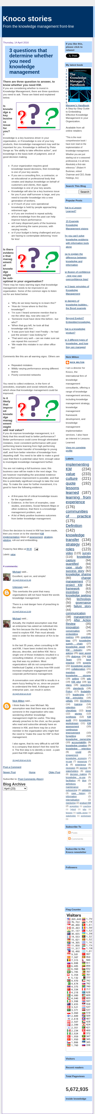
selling (75, 678)
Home (32, 772)
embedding (72, 634)
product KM (85, 803)
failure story (82, 606)
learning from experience (78, 499)
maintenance (72, 787)
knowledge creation (76, 745)
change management (78, 579)
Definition (74, 525)
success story (75, 571)
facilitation (71, 780)
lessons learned (72, 490)
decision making (78, 774)
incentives (72, 592)
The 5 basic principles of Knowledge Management (76, 290)
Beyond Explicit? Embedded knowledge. (78, 319)
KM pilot (76, 681)
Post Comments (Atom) (30, 779)
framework (73, 588)
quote (71, 483)
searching (85, 684)
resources (82, 761)
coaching (87, 806)
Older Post (54, 772)
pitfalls (69, 700)
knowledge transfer (75, 537)
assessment (36, 537)
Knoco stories (27, 18)
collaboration (78, 669)
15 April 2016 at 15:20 (21, 694)
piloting (7, 540)
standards (78, 688)
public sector (82, 813)
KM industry (74, 649)
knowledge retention (78, 748)
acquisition (74, 806)
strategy (48, 537)
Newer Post (9, 772)
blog (84, 780)
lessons (69, 813)
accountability (79, 742)
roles (70, 549)
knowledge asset (75, 646)
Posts (72, 832)
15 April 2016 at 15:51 (21, 760)
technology (84, 599)
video (69, 553)
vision (88, 771)
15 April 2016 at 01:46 (21, 580)
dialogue (76, 656)
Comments (75, 838)
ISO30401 (85, 700)
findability (86, 691)
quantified (72, 563)
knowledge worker (81, 665)
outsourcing (71, 790)
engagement (72, 755)
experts (87, 662)
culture (72, 478)
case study (74, 567)
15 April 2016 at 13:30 (21, 612)
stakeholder (71, 816)
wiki (89, 678)
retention (70, 707)
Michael (16, 571)
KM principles (74, 697)
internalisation (72, 799)
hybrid (73, 809)
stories (78, 713)
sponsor (83, 768)
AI (67, 764)
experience (80, 764)
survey (86, 553)
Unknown (17, 587)
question (70, 672)
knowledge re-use (76, 777)
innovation (72, 627)
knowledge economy (76, 758)
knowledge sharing (78, 574)
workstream (86, 816)
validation (86, 790)
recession (70, 768)
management (82, 616)
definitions (71, 784)
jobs (84, 809)
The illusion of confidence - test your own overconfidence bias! (76, 275)
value (13, 554)
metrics (70, 637)
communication (76, 613)
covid (78, 751)
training (78, 704)
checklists (71, 710)
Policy (69, 691)
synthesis (71, 716)
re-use (69, 761)
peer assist (85, 653)
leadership (78, 694)
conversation (73, 630)
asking (69, 653)
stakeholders (72, 771)
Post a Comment (12, 767)
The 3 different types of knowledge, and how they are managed (75, 343)
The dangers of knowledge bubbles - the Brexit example (75, 304)
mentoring (71, 803)
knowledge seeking (78, 595)
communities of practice (78, 513)
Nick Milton (18, 700)
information (71, 796)
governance (83, 602)
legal (88, 710)
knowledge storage (78, 675)
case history (78, 793)
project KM (74, 585)
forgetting (71, 736)
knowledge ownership (78, 739)
